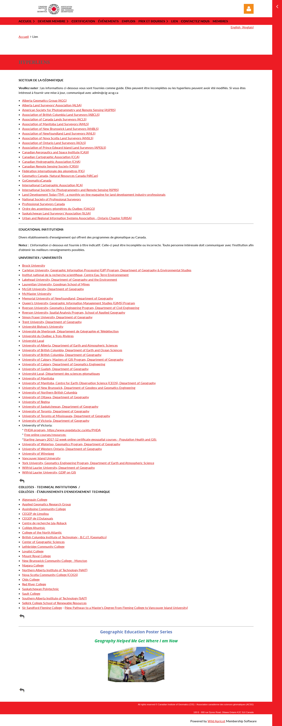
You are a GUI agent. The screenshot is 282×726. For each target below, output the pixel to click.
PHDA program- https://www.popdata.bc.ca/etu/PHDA (62, 430)
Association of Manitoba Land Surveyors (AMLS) (55, 124)
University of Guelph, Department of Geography (55, 369)
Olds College (31, 579)
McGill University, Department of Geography (53, 289)
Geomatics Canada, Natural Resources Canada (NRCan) (60, 175)
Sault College (31, 593)
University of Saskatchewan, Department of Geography (60, 406)
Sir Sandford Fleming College (42, 607)
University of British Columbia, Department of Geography (61, 355)
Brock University (33, 265)
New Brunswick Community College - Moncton (54, 560)
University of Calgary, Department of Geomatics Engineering (63, 364)
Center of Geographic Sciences (43, 542)
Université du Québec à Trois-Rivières (48, 336)
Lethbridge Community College (43, 546)
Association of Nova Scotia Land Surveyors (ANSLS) (57, 138)
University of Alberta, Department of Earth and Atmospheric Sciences (70, 345)
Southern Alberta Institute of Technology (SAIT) (54, 598)
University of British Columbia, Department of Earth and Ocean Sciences (72, 350)
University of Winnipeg (38, 453)
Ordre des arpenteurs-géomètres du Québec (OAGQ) (58, 208)
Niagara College (33, 565)
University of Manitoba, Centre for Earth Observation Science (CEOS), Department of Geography (89, 383)
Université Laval (33, 340)
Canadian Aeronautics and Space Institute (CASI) (55, 152)
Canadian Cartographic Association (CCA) (50, 157)
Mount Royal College (36, 556)
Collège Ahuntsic (33, 528)
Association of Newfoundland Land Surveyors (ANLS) (58, 133)
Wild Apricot (216, 721)
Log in (249, 9)
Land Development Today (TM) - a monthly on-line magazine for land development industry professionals (93, 194)
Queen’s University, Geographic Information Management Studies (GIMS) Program (78, 303)
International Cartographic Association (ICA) (52, 185)
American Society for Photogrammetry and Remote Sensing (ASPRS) (69, 110)
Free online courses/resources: (45, 434)
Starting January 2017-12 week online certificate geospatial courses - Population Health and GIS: (90, 439)
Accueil (24, 36)
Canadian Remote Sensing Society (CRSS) (50, 166)
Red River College (34, 584)
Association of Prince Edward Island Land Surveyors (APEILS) (64, 147)
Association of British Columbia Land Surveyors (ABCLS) (60, 114)
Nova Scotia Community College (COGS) (50, 575)
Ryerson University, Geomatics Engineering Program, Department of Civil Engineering (80, 308)
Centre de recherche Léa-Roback (44, 523)
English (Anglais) (242, 27)
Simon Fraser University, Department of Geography (57, 317)
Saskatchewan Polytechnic (40, 589)
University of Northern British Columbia (49, 392)
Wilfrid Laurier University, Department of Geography (58, 467)
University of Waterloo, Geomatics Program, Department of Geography (71, 444)
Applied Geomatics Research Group (46, 504)
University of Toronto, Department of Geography (55, 411)
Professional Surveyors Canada (43, 204)
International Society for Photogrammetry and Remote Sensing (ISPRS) (70, 190)
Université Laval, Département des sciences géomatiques (61, 373)
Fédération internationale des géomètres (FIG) (53, 171)
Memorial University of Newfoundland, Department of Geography (67, 298)
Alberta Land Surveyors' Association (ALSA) (51, 105)
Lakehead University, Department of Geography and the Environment (69, 279)
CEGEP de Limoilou (35, 513)
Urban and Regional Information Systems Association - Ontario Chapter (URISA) (77, 218)
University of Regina (36, 402)
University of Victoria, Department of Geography (55, 420)
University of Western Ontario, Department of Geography (62, 449)
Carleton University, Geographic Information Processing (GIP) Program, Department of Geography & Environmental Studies (106, 270)
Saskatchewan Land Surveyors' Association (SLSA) (56, 213)
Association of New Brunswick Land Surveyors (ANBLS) (60, 128)
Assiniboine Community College (44, 509)
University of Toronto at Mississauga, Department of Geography (66, 416)
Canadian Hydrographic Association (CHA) (51, 161)
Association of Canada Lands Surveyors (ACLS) (54, 119)
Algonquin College (34, 499)
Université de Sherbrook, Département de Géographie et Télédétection (70, 331)
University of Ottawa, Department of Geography (55, 397)
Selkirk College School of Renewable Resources (54, 603)
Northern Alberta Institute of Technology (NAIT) (54, 570)
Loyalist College (32, 551)
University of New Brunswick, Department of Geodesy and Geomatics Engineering (78, 387)
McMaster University (36, 293)
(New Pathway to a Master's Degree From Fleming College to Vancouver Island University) (126, 607)
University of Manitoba (38, 378)
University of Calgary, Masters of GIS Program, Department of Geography (72, 359)
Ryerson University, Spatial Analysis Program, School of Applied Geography (73, 312)
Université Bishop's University (42, 326)
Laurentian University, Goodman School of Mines (56, 284)
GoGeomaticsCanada (36, 180)
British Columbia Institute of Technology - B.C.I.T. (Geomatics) (64, 537)
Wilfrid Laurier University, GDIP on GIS (49, 472)
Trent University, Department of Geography (52, 322)
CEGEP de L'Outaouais (37, 518)
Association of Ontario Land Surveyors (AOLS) (54, 143)
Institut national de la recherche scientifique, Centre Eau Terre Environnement (75, 275)
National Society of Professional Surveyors (51, 199)
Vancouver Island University (41, 458)
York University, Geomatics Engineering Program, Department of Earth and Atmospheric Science (88, 463)
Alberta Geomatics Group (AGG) (44, 100)
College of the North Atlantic (42, 532)
